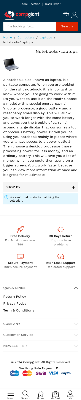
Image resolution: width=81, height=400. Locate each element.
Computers (26, 37)
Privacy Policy (15, 303)
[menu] (11, 394)
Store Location (30, 4)
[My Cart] (66, 14)
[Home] (40, 391)
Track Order (52, 4)
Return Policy (14, 296)
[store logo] (21, 15)
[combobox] (29, 26)
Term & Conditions (18, 310)
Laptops (46, 37)
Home (8, 37)
